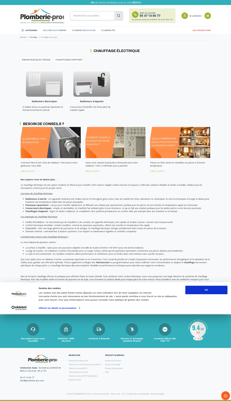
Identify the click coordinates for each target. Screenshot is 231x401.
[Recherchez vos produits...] (96, 15)
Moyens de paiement (114, 368)
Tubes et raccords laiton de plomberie (85, 364)
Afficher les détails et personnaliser (57, 395)
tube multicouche (27, 305)
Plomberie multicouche (83, 30)
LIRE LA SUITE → (29, 171)
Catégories (29, 30)
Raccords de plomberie (54, 30)
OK (206, 377)
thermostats (103, 262)
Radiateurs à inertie (36, 198)
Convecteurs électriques (38, 208)
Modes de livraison (113, 360)
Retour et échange (112, 364)
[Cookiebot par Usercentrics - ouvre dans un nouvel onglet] (19, 395)
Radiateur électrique (36, 59)
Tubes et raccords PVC (78, 368)
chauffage (189, 262)
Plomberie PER (108, 30)
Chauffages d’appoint (36, 211)
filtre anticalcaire (92, 305)
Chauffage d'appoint (69, 59)
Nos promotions (202, 30)
